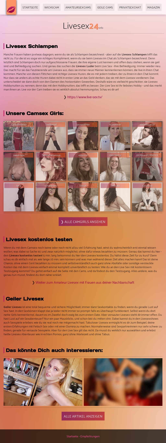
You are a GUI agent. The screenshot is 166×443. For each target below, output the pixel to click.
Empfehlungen (90, 436)
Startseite (30, 7)
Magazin (153, 7)
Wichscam (51, 7)
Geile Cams (105, 7)
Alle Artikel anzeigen (83, 416)
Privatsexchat (130, 7)
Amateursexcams (78, 7)
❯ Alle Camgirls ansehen (83, 221)
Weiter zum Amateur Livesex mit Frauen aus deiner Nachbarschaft (85, 282)
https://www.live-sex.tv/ (84, 97)
